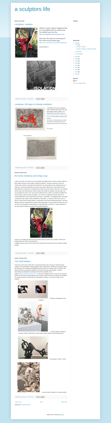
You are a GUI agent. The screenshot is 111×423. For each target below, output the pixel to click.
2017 (76, 61)
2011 (76, 74)
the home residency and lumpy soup (31, 176)
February (78, 54)
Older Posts (64, 402)
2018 (76, 58)
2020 (76, 43)
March (78, 51)
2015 (76, 65)
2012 (76, 72)
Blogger (62, 414)
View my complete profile (79, 83)
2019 (76, 56)
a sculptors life (32, 9)
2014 (76, 67)
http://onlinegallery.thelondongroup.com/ (52, 34)
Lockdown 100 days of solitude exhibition (33, 104)
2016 (76, 63)
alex (76, 80)
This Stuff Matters (23, 261)
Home (41, 402)
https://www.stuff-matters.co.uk (28, 273)
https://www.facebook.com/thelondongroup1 (53, 43)
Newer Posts (18, 402)
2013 (76, 69)
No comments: (30, 98)
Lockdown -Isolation (24, 24)
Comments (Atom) (25, 404)
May (77, 44)
